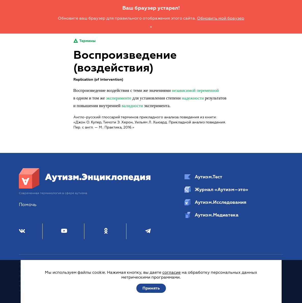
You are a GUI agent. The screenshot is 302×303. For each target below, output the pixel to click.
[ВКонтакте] (22, 231)
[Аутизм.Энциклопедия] (85, 187)
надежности (193, 98)
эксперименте (118, 98)
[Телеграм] (148, 231)
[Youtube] (64, 231)
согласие (171, 272)
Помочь (27, 205)
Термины (84, 41)
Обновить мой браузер (220, 18)
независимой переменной (195, 90)
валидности (132, 105)
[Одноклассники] (106, 231)
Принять (151, 288)
